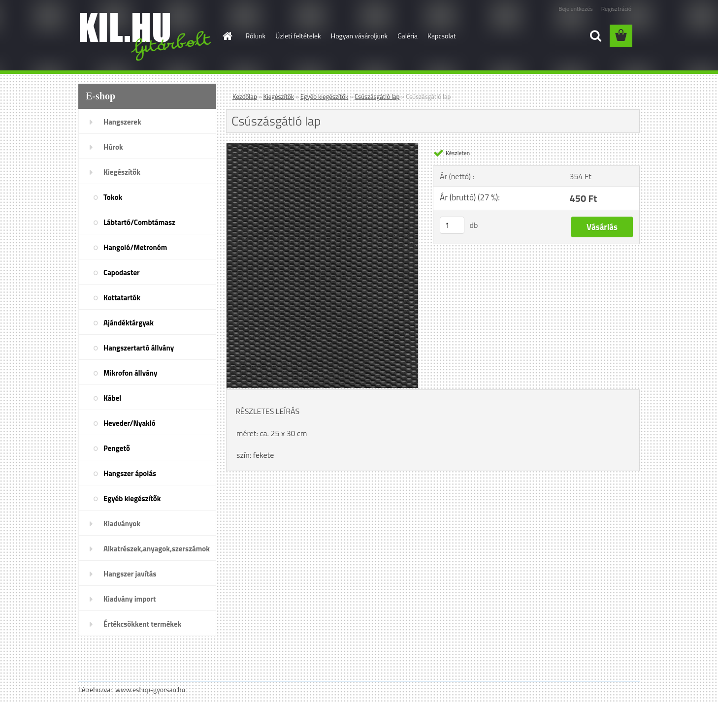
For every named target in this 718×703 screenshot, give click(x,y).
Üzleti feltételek (298, 36)
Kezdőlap (244, 96)
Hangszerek (122, 122)
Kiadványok (121, 523)
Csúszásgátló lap (377, 96)
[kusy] (452, 225)
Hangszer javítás (130, 573)
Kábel (112, 398)
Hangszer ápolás (129, 473)
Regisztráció (616, 8)
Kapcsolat (441, 36)
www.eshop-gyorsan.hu (150, 689)
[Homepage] (227, 36)
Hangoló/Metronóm (135, 247)
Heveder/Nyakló (129, 423)
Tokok (112, 197)
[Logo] (146, 36)
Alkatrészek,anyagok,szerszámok (156, 548)
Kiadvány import (129, 599)
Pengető (116, 448)
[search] (595, 36)
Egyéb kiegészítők (132, 498)
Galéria (407, 36)
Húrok (113, 147)
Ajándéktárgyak (128, 322)
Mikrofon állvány (130, 373)
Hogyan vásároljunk (359, 36)
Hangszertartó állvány (138, 347)
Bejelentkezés (575, 8)
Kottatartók (121, 297)
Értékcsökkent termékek (142, 624)
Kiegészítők (121, 172)
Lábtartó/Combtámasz (139, 222)
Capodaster (121, 272)
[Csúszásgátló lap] (322, 147)
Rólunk (256, 36)
